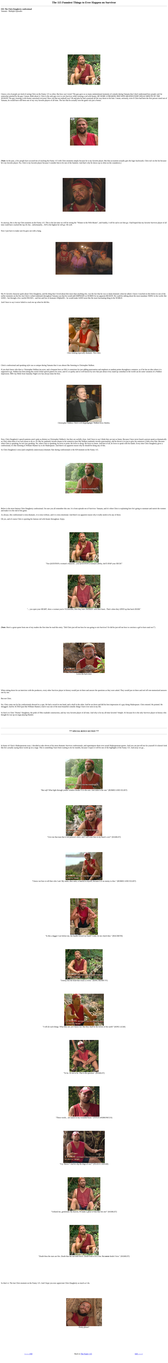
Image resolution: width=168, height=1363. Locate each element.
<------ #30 (28, 1354)
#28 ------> (139, 1354)
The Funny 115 (86, 1354)
